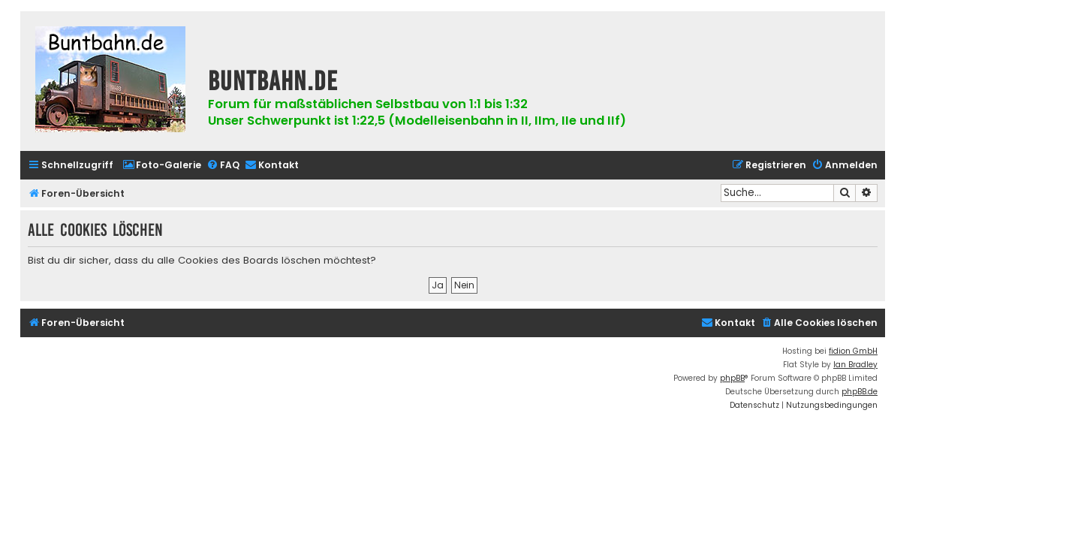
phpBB (732, 378)
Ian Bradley (855, 364)
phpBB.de (860, 391)
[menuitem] (161, 165)
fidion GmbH (853, 351)
